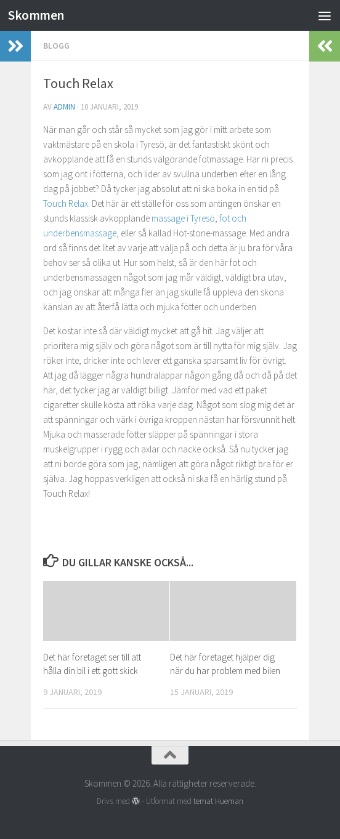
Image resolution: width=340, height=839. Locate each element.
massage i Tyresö (182, 218)
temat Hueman (218, 801)
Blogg (56, 45)
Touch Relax (65, 203)
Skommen (36, 15)
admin (64, 107)
